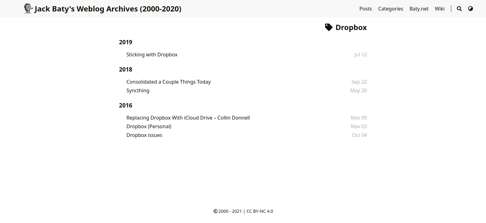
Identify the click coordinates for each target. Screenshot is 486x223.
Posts (366, 8)
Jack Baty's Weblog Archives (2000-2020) (101, 8)
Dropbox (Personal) (148, 126)
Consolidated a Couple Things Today (168, 81)
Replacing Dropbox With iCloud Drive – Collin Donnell (188, 117)
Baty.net (419, 8)
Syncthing (137, 90)
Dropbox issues (144, 135)
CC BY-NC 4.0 (259, 211)
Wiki (440, 8)
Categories (391, 8)
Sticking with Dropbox (152, 54)
